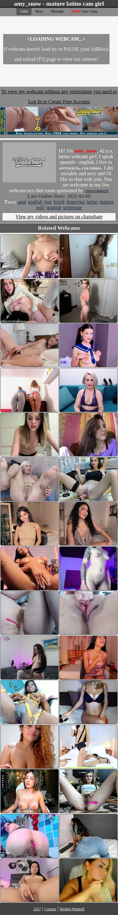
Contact (50, 909)
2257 (37, 909)
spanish (53, 207)
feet (48, 201)
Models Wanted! (72, 909)
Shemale (57, 11)
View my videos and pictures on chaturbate (58, 216)
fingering (75, 201)
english (35, 201)
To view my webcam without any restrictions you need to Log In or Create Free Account (59, 112)
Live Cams (84, 11)
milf (40, 207)
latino (92, 201)
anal (22, 201)
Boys (39, 11)
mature (107, 201)
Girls (24, 11)
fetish (59, 201)
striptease (72, 207)
